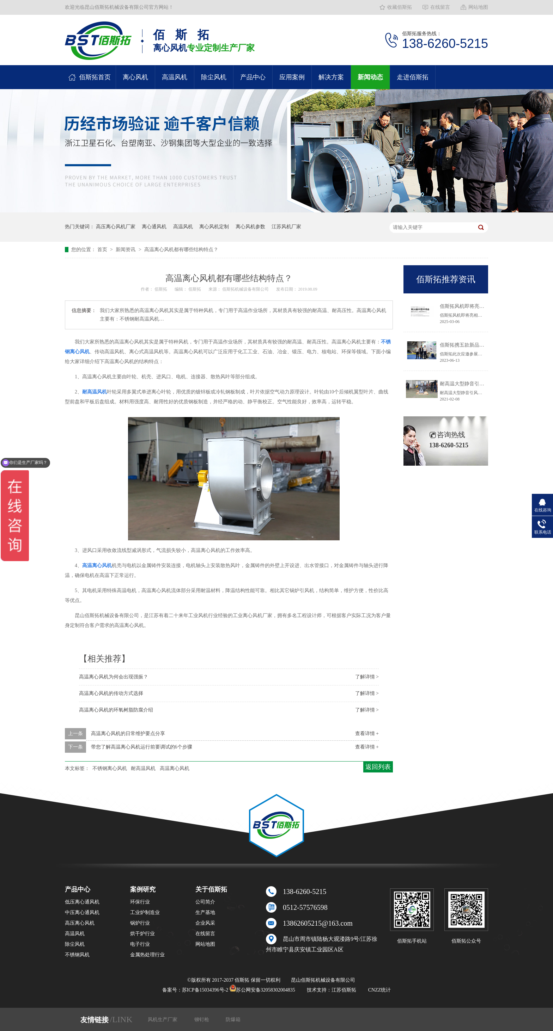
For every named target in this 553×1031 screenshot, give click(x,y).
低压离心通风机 (82, 902)
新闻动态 (370, 77)
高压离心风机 (80, 923)
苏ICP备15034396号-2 (205, 990)
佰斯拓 (161, 289)
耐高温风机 (143, 768)
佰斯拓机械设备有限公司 (246, 289)
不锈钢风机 (77, 954)
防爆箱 (233, 1019)
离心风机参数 (250, 226)
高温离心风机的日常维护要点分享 (128, 733)
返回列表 (378, 766)
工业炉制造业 (145, 912)
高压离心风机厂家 (115, 226)
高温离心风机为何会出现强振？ (113, 676)
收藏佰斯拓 (399, 7)
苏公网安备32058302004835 (262, 990)
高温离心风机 (174, 768)
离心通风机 (154, 226)
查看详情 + (367, 733)
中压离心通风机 (82, 912)
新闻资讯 (126, 249)
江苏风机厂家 (286, 226)
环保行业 (140, 902)
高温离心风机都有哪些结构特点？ (181, 249)
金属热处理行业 (147, 954)
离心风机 (135, 77)
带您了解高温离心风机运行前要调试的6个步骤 (141, 747)
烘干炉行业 (142, 933)
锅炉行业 (140, 923)
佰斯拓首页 (95, 77)
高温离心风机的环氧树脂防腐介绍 (116, 710)
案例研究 (143, 889)
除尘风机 (213, 77)
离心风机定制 (214, 226)
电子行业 (140, 944)
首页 (103, 249)
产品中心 (253, 77)
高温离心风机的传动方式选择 (111, 693)
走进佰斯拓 (413, 77)
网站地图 (478, 7)
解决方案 (331, 77)
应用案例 (292, 77)
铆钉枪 (202, 1019)
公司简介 (205, 902)
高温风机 (174, 77)
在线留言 (440, 7)
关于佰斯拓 (211, 889)
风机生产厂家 (163, 1019)
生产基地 (205, 912)
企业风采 (205, 923)
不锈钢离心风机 (109, 768)
